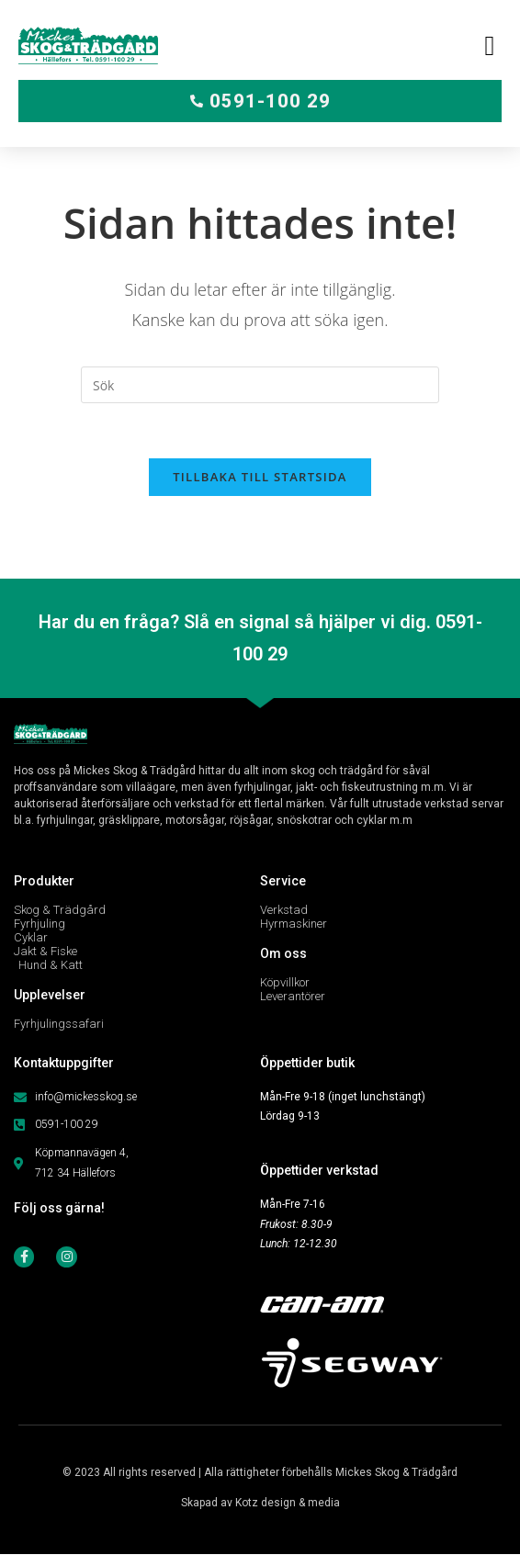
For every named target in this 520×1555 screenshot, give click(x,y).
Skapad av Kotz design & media (260, 1503)
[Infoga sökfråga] (260, 384)
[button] (490, 45)
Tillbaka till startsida (260, 476)
